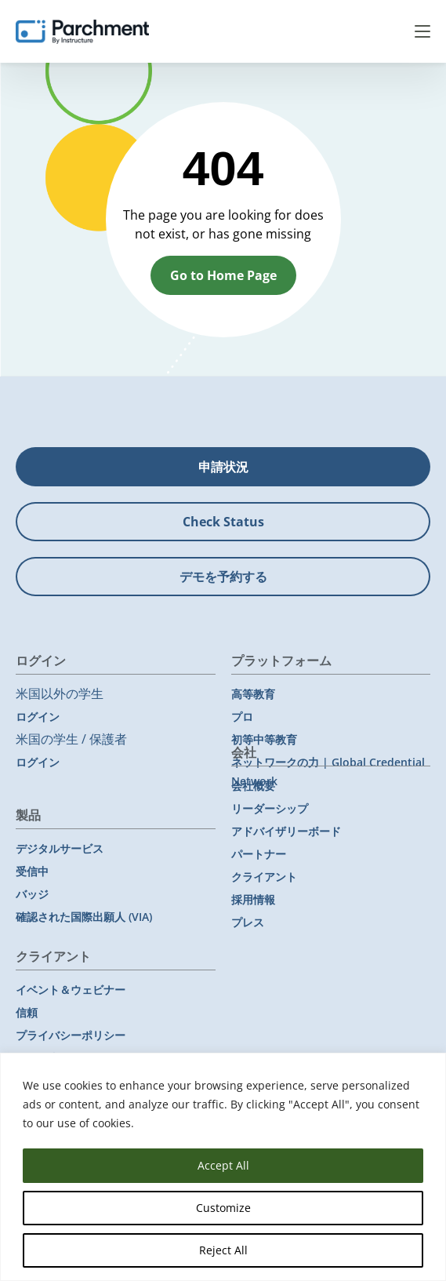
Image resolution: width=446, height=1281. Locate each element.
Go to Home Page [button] (223, 275)
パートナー (258, 853)
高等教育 (253, 693)
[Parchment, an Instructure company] (82, 31)
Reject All (223, 1250)
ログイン (38, 716)
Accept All (223, 1165)
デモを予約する (223, 576)
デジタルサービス (59, 848)
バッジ (32, 893)
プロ (242, 716)
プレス (247, 922)
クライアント (264, 876)
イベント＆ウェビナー (70, 989)
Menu (422, 31)
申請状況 (223, 466)
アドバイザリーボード (286, 831)
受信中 (32, 871)
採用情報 (253, 899)
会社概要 (253, 785)
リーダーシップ (269, 808)
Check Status (223, 521)
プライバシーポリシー (70, 1035)
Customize (223, 1207)
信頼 (27, 1012)
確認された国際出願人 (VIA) (84, 916)
